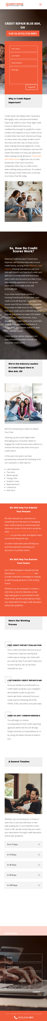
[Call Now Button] (23, 1017)
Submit (31, 87)
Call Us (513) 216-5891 (23, 33)
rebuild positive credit (24, 573)
